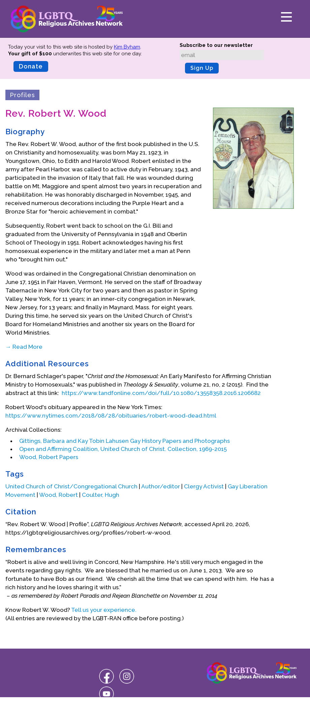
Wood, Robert (58, 494)
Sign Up (201, 68)
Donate (31, 66)
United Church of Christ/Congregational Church (71, 486)
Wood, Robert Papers (48, 457)
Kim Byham (127, 47)
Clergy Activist (204, 486)
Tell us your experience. (103, 609)
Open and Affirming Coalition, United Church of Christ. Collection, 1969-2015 (123, 449)
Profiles (22, 94)
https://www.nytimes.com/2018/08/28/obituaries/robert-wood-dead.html (110, 415)
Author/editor (160, 486)
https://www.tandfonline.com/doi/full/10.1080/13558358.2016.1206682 (161, 393)
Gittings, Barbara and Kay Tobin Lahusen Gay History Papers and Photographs (124, 440)
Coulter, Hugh (100, 494)
